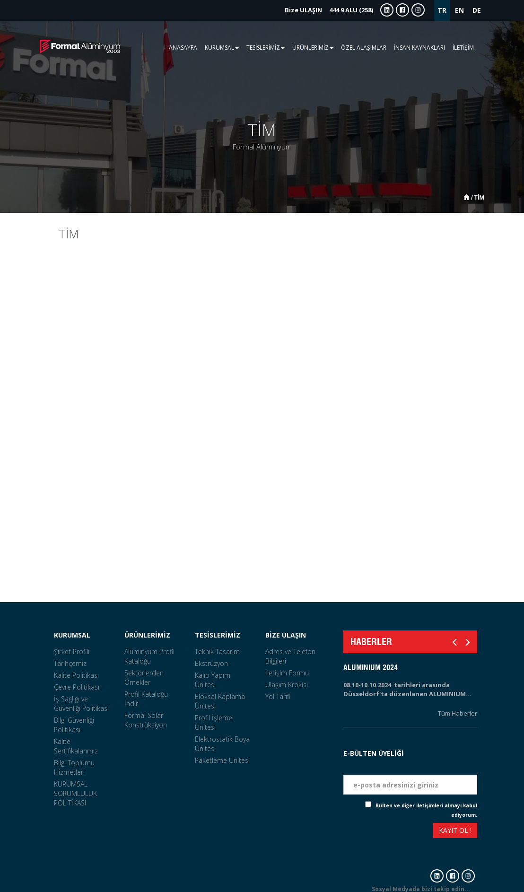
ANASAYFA (183, 48)
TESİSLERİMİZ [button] (265, 48)
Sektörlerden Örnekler (144, 677)
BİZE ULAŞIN (285, 634)
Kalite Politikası (76, 675)
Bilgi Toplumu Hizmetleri (74, 767)
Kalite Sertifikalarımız (76, 746)
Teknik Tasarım (217, 651)
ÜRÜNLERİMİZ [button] (312, 48)
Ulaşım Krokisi (286, 684)
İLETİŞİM (463, 48)
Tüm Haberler (457, 713)
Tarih (468, 741)
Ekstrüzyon (211, 663)
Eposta (465, 767)
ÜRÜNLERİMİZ (147, 634)
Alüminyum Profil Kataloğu (149, 656)
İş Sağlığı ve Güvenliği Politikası (81, 703)
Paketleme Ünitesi (222, 760)
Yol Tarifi (277, 696)
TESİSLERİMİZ (217, 634)
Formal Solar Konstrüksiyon (145, 720)
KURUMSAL (72, 634)
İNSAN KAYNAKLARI (419, 48)
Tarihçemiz (70, 663)
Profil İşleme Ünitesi (213, 722)
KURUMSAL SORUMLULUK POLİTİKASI (75, 793)
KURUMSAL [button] (222, 48)
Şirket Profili (71, 651)
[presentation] (377, 831)
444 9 (329, 10)
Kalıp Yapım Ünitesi (212, 680)
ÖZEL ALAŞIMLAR (363, 48)
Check (357, 805)
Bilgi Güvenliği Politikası (74, 725)
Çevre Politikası (76, 686)
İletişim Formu (287, 672)
